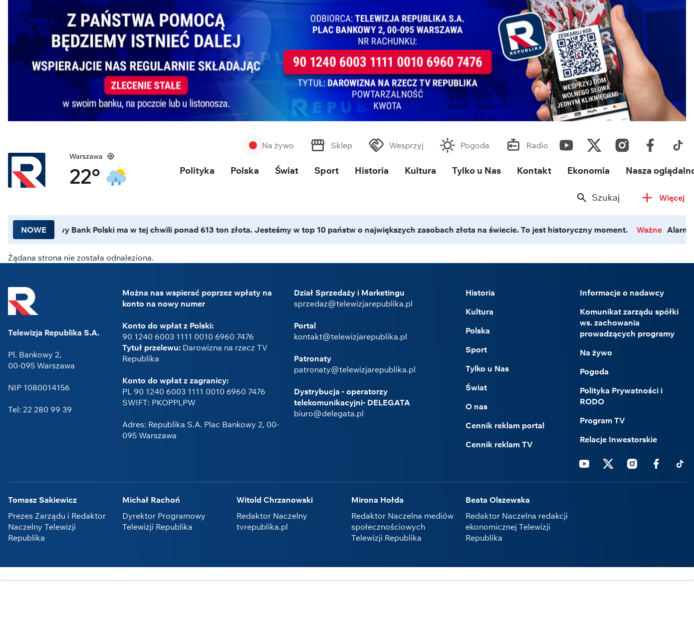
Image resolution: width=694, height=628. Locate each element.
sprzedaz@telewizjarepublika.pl (353, 304)
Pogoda (475, 145)
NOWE (33, 230)
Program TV (602, 420)
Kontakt (534, 170)
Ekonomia (588, 170)
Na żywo (278, 145)
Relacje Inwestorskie (618, 439)
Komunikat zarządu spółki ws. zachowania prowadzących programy (629, 322)
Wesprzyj (406, 145)
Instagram (622, 143)
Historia (372, 170)
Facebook (650, 143)
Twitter (594, 143)
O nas (476, 406)
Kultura (420, 170)
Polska (245, 170)
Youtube (566, 143)
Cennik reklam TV (499, 444)
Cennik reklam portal (504, 425)
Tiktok (678, 143)
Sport (326, 170)
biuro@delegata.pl (329, 413)
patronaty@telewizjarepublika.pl (355, 369)
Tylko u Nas (476, 170)
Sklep (341, 145)
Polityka (197, 170)
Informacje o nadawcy (622, 293)
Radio (537, 145)
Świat (286, 170)
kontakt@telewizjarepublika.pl (350, 336)
